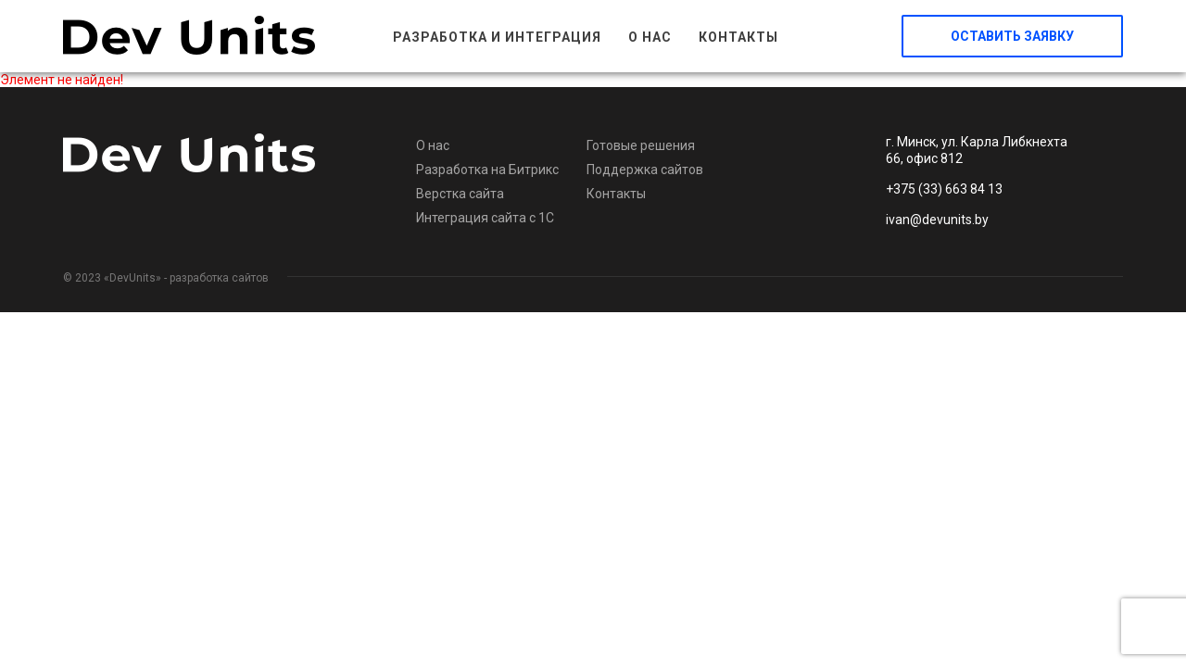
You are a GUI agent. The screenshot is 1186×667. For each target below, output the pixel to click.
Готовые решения (641, 145)
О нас (650, 37)
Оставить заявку (1012, 36)
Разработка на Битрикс (487, 169)
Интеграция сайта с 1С (485, 217)
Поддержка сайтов (645, 169)
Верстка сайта (460, 193)
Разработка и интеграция (497, 37)
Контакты (738, 37)
